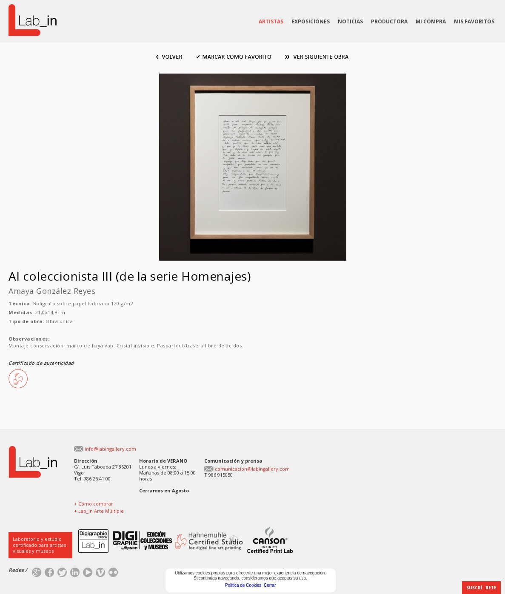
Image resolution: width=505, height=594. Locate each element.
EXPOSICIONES (310, 21)
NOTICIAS (350, 21)
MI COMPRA (431, 21)
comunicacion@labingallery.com (252, 469)
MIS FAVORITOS (474, 21)
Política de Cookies (243, 585)
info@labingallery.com (110, 449)
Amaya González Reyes (52, 291)
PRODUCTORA (389, 21)
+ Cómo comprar (93, 503)
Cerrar (270, 585)
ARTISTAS (271, 21)
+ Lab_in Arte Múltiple (99, 511)
